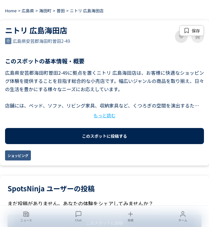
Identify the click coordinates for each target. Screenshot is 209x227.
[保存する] (191, 30)
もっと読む (105, 115)
